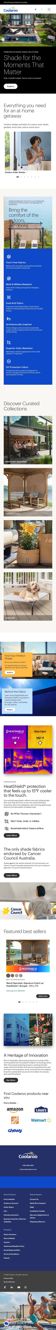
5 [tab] (31, 177)
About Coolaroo (10, 1234)
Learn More (11, 835)
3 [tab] (24, 177)
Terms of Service (9, 1282)
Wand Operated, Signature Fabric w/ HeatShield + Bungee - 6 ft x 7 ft (25, 984)
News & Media (9, 1238)
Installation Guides (37, 1211)
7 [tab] (38, 177)
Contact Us (34, 1199)
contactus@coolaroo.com (28, 1169)
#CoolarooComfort (11, 1215)
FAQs (32, 1207)
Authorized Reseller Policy (14, 1246)
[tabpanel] (28, 153)
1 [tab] (17, 177)
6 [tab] (36, 1002)
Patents (7, 1258)
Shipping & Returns (37, 1222)
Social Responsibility (12, 1250)
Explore (10, 86)
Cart (5, 1211)
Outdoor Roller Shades (16, 172)
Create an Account (11, 1203)
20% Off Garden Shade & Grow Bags (15, 2)
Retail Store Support (38, 1203)
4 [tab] (29, 1002)
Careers (7, 1242)
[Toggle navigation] (49, 9)
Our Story (10, 1080)
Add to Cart (42, 996)
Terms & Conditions (11, 1254)
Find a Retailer (11, 1103)
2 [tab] (22, 1002)
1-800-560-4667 (28, 1165)
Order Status (9, 1207)
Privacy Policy (8, 1278)
